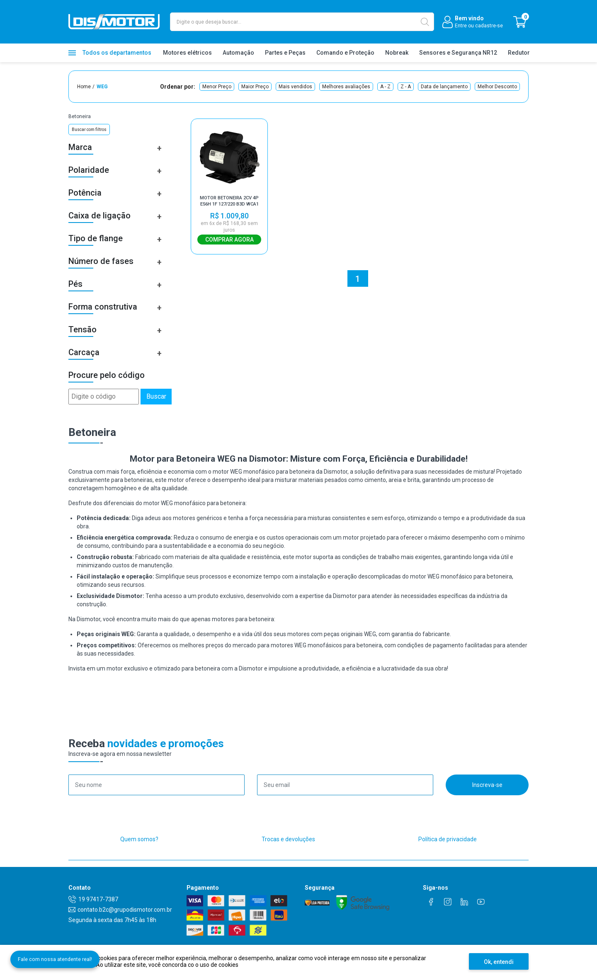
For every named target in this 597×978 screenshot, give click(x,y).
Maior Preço (255, 87)
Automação (238, 52)
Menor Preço (216, 87)
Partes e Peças (285, 52)
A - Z (385, 87)
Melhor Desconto (497, 87)
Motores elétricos (187, 52)
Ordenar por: (177, 86)
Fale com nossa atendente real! (69, 943)
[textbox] (302, 21)
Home (84, 87)
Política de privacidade (447, 839)
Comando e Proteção (345, 52)
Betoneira (79, 116)
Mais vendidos (295, 87)
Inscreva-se (487, 785)
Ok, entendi (499, 962)
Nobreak (396, 52)
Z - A (405, 87)
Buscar (156, 396)
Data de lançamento (444, 87)
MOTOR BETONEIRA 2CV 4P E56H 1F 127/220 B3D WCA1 (229, 201)
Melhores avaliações (346, 87)
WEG (102, 87)
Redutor (519, 52)
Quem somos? (139, 839)
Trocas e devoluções (288, 839)
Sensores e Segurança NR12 (458, 52)
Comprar (229, 239)
